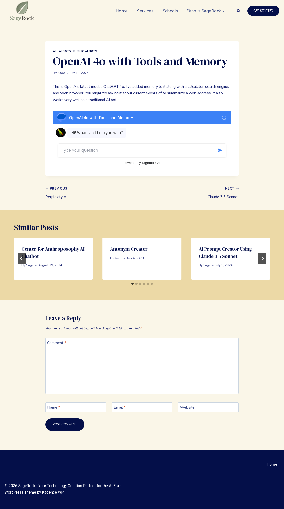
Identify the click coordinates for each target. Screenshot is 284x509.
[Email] (142, 407)
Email (119, 407)
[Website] (208, 407)
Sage (61, 73)
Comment (56, 343)
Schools (170, 11)
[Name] (75, 407)
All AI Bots (62, 51)
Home (122, 11)
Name (53, 407)
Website (187, 407)
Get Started (263, 11)
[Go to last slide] (22, 258)
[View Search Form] (238, 11)
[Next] (262, 258)
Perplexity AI (91, 192)
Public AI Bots (85, 51)
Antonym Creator (129, 248)
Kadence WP (53, 492)
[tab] (132, 284)
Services (145, 11)
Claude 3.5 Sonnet (192, 192)
